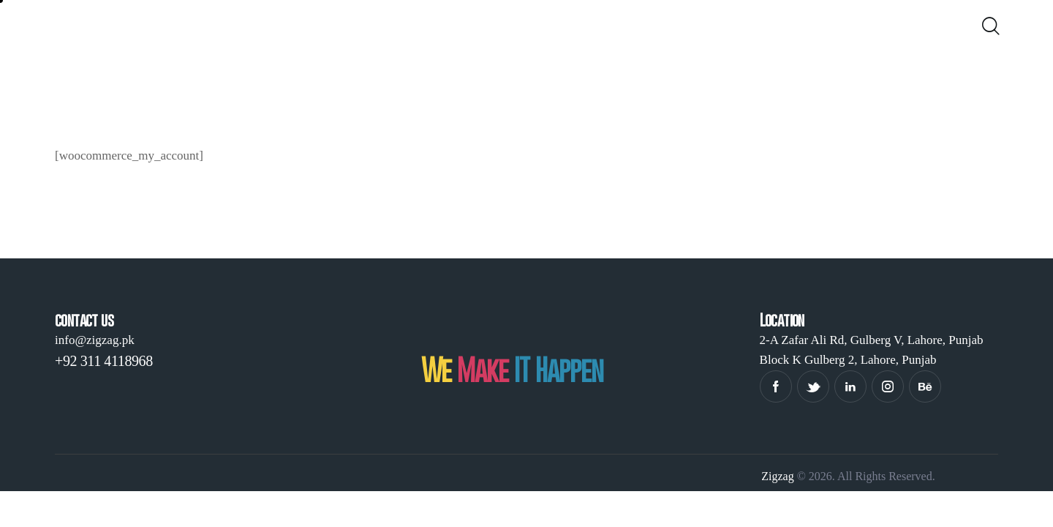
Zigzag (777, 476)
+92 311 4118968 (104, 361)
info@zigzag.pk (95, 340)
